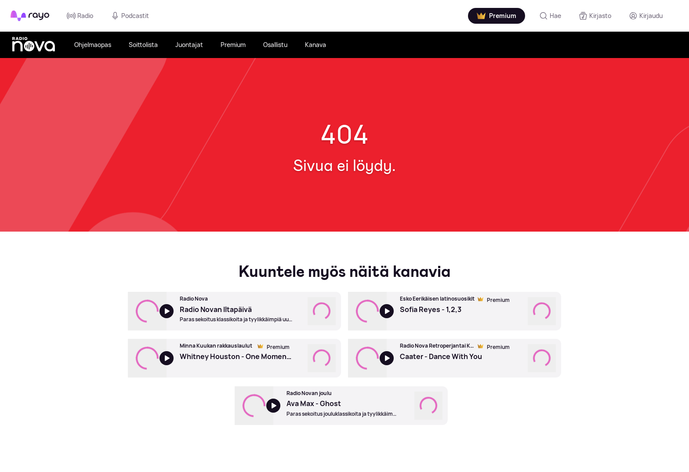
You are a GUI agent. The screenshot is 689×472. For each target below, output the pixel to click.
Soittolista (143, 44)
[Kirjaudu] (645, 16)
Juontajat (189, 44)
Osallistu (275, 44)
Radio (80, 15)
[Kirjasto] (595, 16)
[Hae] (550, 16)
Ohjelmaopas (92, 44)
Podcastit (130, 15)
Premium (233, 44)
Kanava (315, 44)
